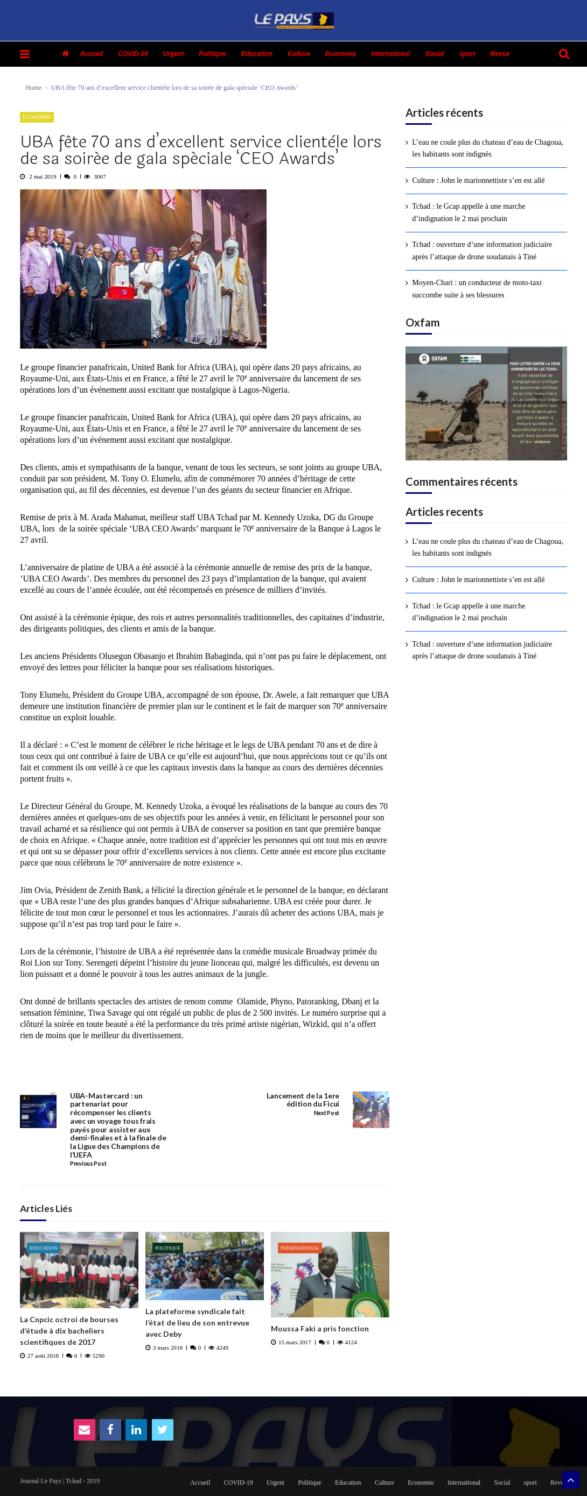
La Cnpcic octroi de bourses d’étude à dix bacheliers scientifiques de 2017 (69, 1330)
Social (434, 54)
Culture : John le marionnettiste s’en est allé (478, 180)
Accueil (91, 54)
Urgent (173, 54)
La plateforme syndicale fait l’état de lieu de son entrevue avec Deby (197, 1322)
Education (256, 54)
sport (467, 54)
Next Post (326, 1113)
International (390, 54)
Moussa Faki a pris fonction (320, 1328)
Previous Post (88, 1164)
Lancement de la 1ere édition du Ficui (303, 1100)
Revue (500, 54)
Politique (212, 54)
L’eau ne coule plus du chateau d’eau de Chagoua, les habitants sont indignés (487, 148)
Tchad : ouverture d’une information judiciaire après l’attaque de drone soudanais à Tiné (482, 250)
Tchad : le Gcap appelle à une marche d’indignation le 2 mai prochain (468, 212)
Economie (340, 54)
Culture (299, 54)
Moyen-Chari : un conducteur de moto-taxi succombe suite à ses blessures (477, 289)
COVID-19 (133, 54)
